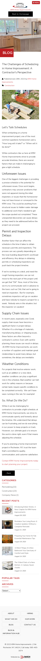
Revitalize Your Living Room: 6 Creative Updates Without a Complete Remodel (26, 524)
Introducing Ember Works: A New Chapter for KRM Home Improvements (25, 509)
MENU (36, 2)
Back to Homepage (20, 14)
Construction (9, 85)
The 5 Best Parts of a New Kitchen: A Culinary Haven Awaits (25, 565)
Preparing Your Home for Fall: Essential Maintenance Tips (25, 537)
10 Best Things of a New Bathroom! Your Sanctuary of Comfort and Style (25, 550)
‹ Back (8, 473)
